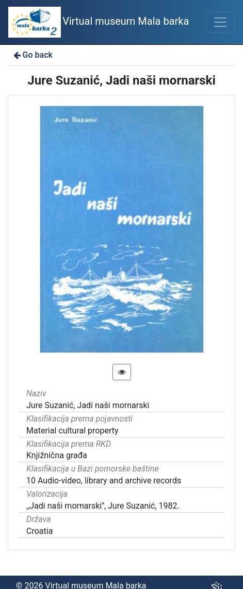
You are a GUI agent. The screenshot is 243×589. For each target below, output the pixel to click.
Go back (32, 55)
